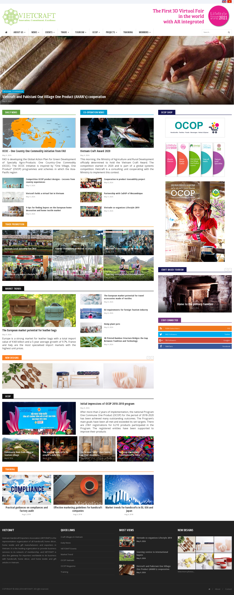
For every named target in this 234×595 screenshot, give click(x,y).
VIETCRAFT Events (69, 548)
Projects (111, 32)
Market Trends (13, 288)
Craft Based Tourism (172, 269)
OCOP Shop (166, 112)
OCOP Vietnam (67, 560)
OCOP (96, 32)
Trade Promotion (14, 224)
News (35, 32)
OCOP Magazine (68, 566)
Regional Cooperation (13, 91)
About (217, 589)
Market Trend (67, 554)
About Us (19, 32)
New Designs (12, 357)
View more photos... (186, 571)
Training (128, 32)
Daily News (11, 112)
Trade (65, 32)
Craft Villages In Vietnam (72, 537)
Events (50, 32)
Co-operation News (93, 112)
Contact (228, 589)
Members (145, 32)
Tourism (80, 32)
